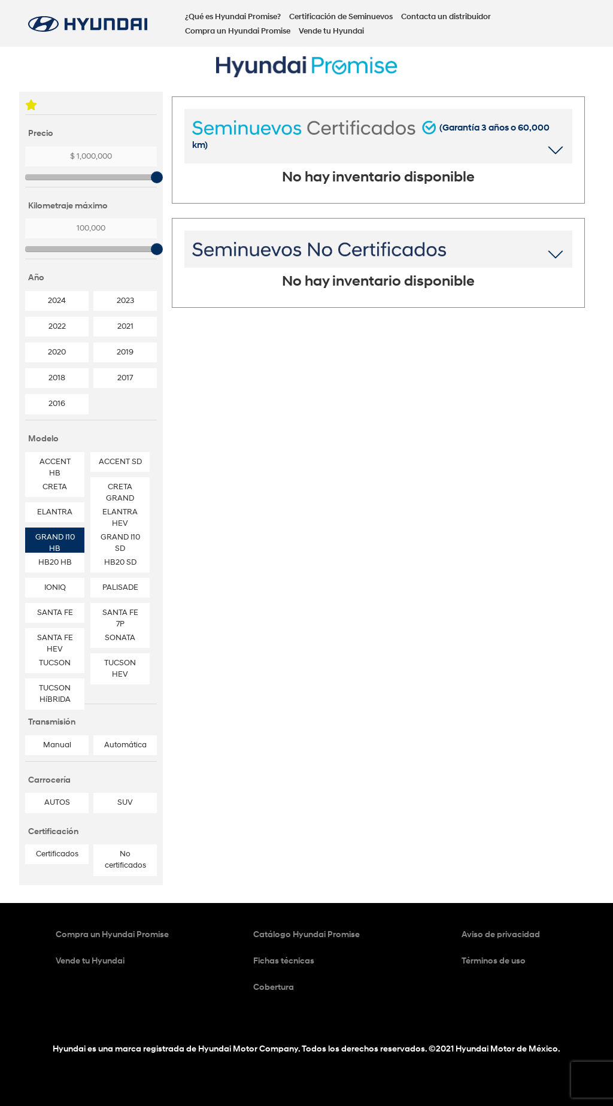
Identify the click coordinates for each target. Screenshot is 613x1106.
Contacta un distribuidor (446, 17)
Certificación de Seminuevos (341, 17)
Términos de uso (494, 961)
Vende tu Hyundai (331, 31)
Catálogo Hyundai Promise (306, 934)
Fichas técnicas (283, 961)
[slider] (157, 177)
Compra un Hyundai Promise (237, 31)
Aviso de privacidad (501, 934)
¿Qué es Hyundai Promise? (233, 17)
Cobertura (273, 987)
